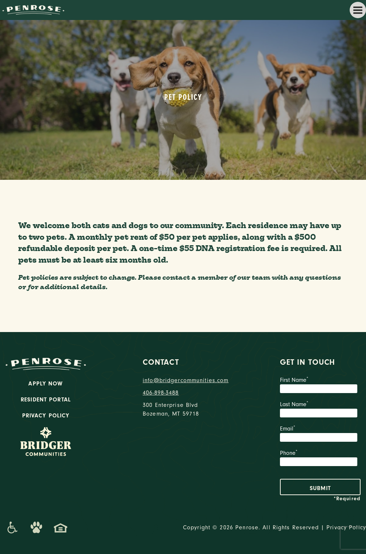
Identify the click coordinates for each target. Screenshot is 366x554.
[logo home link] (32, 9)
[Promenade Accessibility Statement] (12, 527)
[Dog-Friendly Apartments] (36, 527)
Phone (320, 459)
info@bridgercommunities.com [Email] (183, 380)
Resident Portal (46, 399)
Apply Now (45, 383)
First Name (320, 386)
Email (320, 434)
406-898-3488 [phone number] (161, 392)
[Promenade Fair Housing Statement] (60, 527)
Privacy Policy (46, 415)
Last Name (320, 410)
